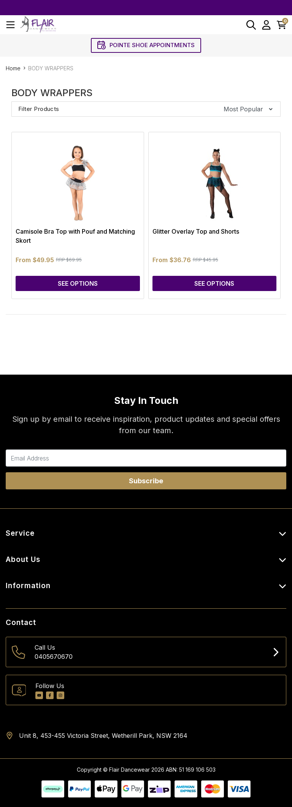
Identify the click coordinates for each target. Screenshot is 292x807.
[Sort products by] (245, 109)
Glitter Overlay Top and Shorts (195, 231)
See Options (78, 283)
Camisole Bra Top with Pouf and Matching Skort (75, 236)
